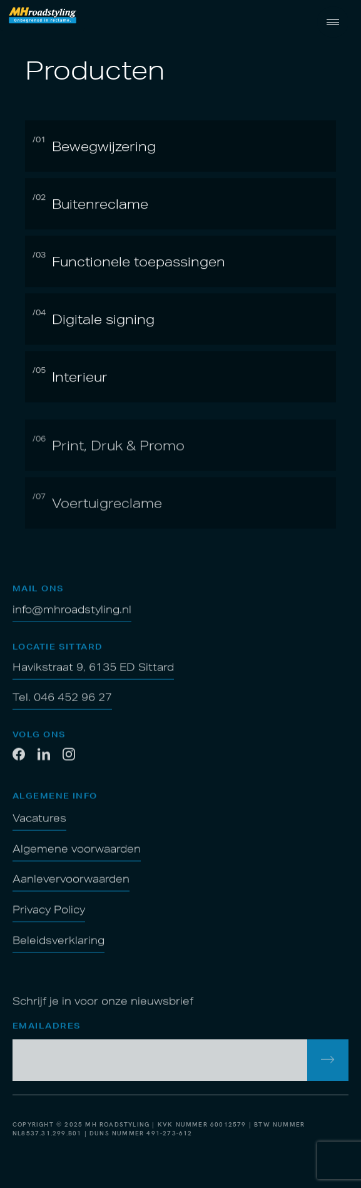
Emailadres (47, 1033)
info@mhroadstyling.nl (72, 616)
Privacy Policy (49, 916)
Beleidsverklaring (58, 946)
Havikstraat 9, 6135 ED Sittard (93, 674)
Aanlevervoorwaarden (71, 886)
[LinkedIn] (44, 763)
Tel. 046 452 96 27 (62, 704)
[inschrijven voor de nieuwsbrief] (327, 1066)
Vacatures (39, 824)
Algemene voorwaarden (77, 855)
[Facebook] (19, 763)
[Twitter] (69, 763)
